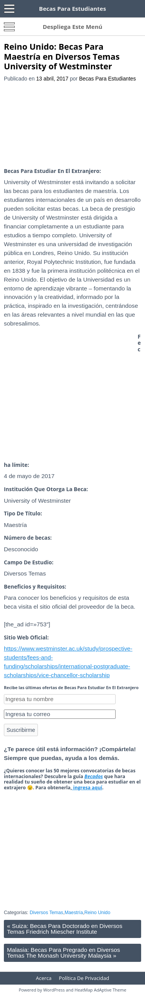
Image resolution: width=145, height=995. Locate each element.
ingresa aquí (87, 787)
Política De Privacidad (84, 978)
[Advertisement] (72, 125)
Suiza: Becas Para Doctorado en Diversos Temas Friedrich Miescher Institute (64, 929)
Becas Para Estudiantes (107, 79)
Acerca (44, 978)
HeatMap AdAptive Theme (100, 990)
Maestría (74, 912)
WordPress (54, 990)
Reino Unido (97, 912)
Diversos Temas (46, 912)
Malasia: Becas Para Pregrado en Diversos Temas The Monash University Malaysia (63, 952)
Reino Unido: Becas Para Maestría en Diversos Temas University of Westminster (61, 56)
